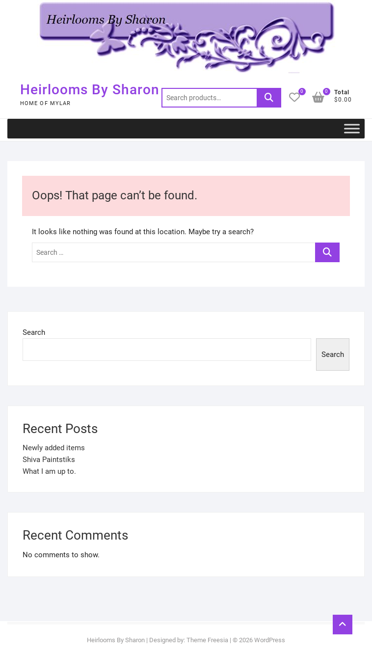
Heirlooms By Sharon (89, 90)
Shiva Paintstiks (49, 459)
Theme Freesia (207, 640)
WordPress (269, 640)
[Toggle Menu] (352, 128)
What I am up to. (49, 471)
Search (269, 98)
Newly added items (54, 447)
